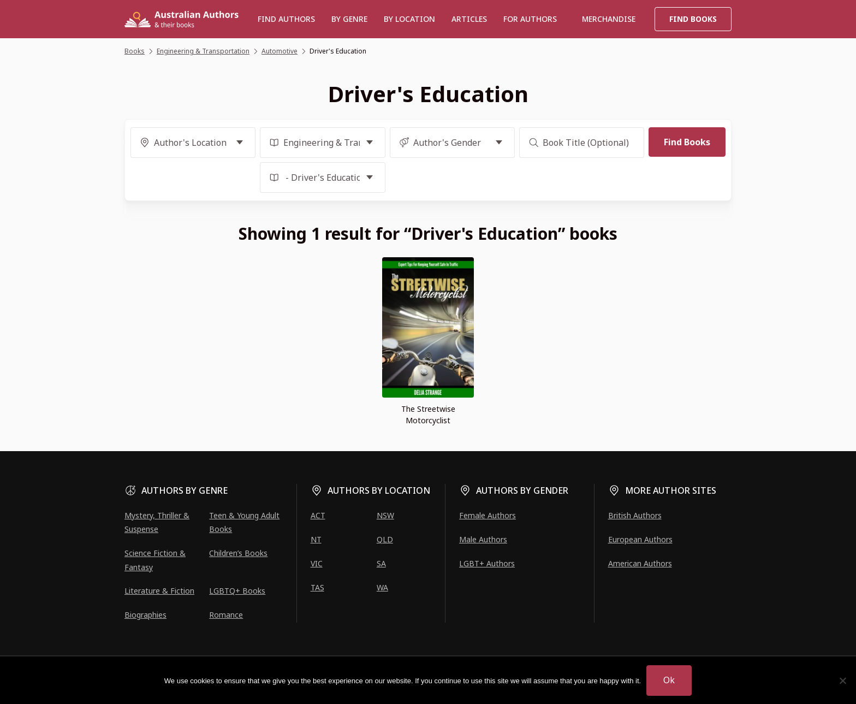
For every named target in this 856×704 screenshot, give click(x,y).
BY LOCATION (409, 19)
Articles (469, 19)
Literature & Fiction (159, 590)
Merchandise (608, 19)
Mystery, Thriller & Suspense (156, 522)
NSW (385, 515)
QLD (385, 539)
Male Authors (483, 539)
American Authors (640, 563)
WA (382, 587)
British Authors (635, 515)
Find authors (286, 19)
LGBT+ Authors (487, 563)
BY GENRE (349, 19)
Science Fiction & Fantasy (155, 560)
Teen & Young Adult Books (244, 522)
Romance (226, 615)
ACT (318, 515)
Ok (669, 680)
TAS (317, 587)
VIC (317, 563)
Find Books (693, 19)
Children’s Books (238, 553)
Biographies (145, 615)
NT (316, 539)
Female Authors (487, 515)
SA (381, 563)
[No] (842, 680)
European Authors (640, 539)
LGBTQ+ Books (237, 590)
